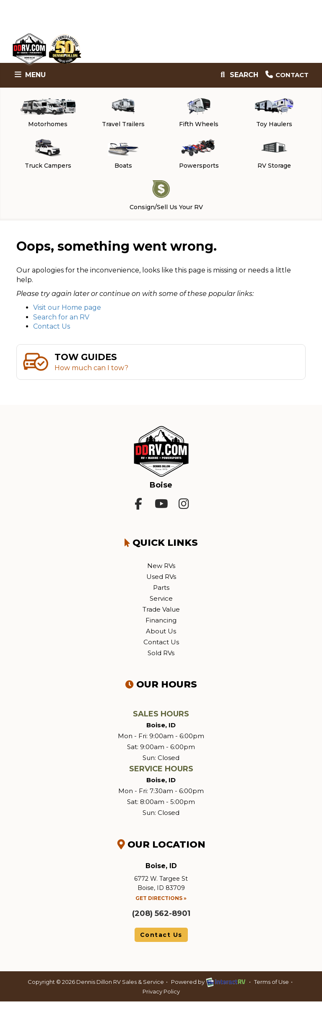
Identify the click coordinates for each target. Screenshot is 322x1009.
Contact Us (51, 334)
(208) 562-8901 (161, 920)
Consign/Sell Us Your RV (163, 202)
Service (161, 606)
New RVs (161, 573)
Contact (285, 74)
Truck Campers (48, 158)
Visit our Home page (67, 315)
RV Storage (274, 158)
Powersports (199, 158)
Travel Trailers (123, 114)
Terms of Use (271, 989)
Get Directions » (161, 905)
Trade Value (161, 616)
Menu (31, 74)
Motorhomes (48, 114)
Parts (161, 595)
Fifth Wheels (198, 114)
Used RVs (161, 584)
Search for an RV (61, 324)
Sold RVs (161, 660)
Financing (161, 627)
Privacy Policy (161, 998)
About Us (161, 638)
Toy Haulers (274, 114)
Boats (123, 158)
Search (235, 74)
